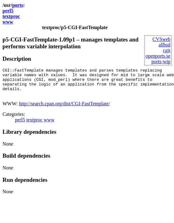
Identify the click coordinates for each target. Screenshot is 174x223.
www (7, 21)
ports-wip (160, 61)
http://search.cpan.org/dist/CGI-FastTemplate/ (64, 109)
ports (17, 5)
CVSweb (162, 39)
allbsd (164, 44)
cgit (166, 50)
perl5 (8, 10)
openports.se (158, 56)
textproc (11, 16)
